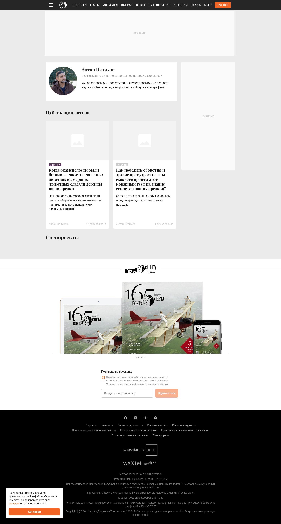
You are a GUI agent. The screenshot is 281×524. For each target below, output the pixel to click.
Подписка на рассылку (116, 372)
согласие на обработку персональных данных (141, 377)
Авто (208, 5)
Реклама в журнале (183, 425)
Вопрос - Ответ (133, 5)
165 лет (223, 5)
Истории (180, 5)
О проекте (91, 425)
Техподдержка (161, 435)
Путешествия (159, 5)
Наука (196, 5)
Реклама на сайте (157, 425)
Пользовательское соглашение (138, 430)
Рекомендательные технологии (129, 435)
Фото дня (110, 5)
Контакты (107, 425)
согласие (14, 503)
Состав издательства (130, 425)
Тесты (95, 5)
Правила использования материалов (94, 430)
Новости (79, 5)
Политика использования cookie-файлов (185, 430)
